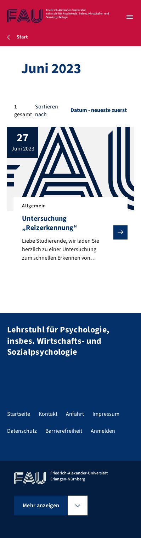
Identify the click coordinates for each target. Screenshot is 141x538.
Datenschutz (22, 431)
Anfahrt (75, 414)
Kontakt (48, 414)
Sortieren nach (46, 110)
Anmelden (103, 431)
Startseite (18, 414)
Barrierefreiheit (63, 431)
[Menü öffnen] (129, 17)
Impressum (105, 414)
